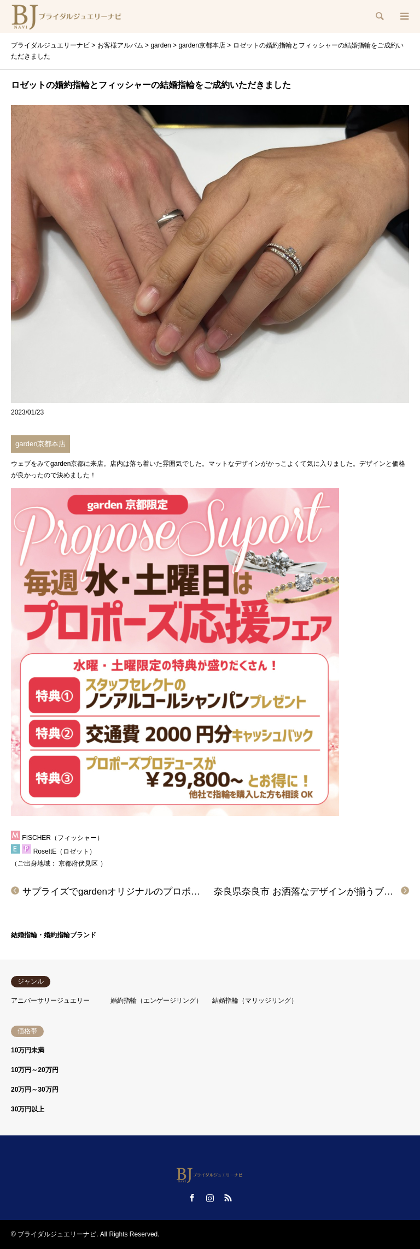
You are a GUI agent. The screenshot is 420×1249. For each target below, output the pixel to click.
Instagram (210, 1197)
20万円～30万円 (35, 1089)
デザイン (372, 463)
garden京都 (67, 463)
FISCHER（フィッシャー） (62, 838)
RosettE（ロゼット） (64, 851)
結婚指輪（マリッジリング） (255, 1000)
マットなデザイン (234, 463)
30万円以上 (27, 1109)
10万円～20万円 (35, 1070)
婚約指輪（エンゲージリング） (156, 1000)
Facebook (192, 1197)
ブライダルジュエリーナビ (57, 1234)
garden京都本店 (40, 444)
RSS (228, 1197)
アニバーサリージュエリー (50, 1000)
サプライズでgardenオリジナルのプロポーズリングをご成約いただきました (181, 891)
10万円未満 (27, 1050)
